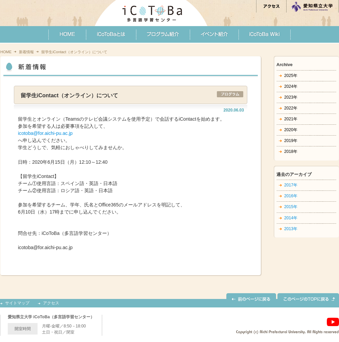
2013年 (290, 228)
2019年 (290, 140)
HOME (6, 52)
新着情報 (26, 52)
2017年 (290, 185)
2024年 (290, 86)
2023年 (290, 97)
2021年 (290, 119)
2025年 (290, 75)
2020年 (290, 129)
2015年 (290, 206)
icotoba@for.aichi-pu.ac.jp (45, 133)
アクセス (51, 303)
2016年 (290, 196)
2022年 (290, 108)
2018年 (290, 151)
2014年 (290, 218)
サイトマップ (17, 303)
